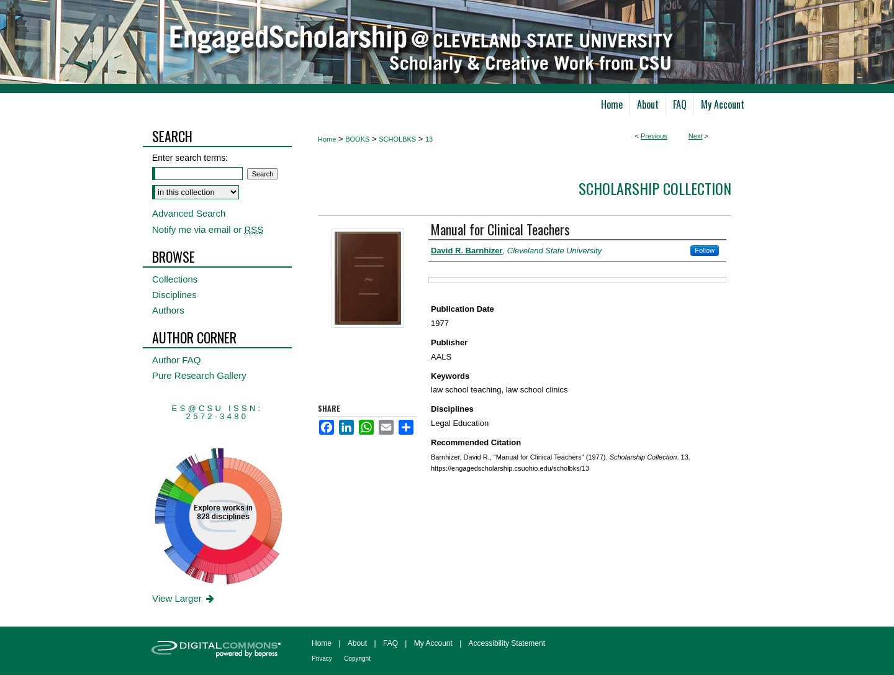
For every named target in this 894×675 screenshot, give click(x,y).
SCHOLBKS (397, 139)
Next (696, 136)
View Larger (184, 598)
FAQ (390, 643)
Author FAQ (176, 360)
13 (429, 139)
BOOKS (357, 139)
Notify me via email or (207, 229)
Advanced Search (188, 213)
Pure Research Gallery (199, 375)
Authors (168, 310)
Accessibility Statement (507, 643)
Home (327, 139)
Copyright (357, 658)
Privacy (322, 658)
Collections (174, 279)
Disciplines (174, 294)
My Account (433, 643)
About (357, 643)
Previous (654, 136)
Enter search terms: (190, 158)
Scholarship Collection (655, 188)
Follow (705, 250)
